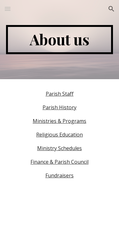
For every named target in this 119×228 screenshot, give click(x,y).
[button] (7, 8)
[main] (59, 39)
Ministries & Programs (59, 120)
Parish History (59, 107)
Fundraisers (59, 175)
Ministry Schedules (59, 148)
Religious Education (59, 134)
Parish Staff (60, 93)
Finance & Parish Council (59, 161)
